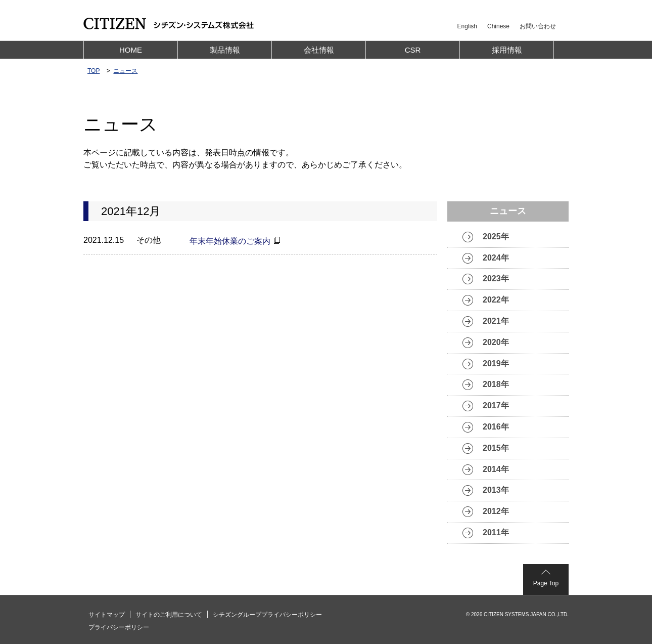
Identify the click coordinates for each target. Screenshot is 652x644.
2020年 (496, 342)
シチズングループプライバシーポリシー (267, 614)
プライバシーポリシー (118, 627)
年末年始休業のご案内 (230, 241)
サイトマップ (106, 614)
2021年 (496, 321)
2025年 (496, 236)
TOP (93, 70)
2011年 (496, 532)
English (467, 26)
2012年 (496, 511)
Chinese (498, 26)
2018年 (496, 384)
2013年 (496, 490)
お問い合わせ (538, 26)
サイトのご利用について (168, 614)
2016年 (496, 426)
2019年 (496, 363)
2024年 (496, 257)
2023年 (496, 278)
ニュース (125, 70)
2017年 (496, 405)
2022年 (496, 299)
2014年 (496, 469)
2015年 (496, 448)
